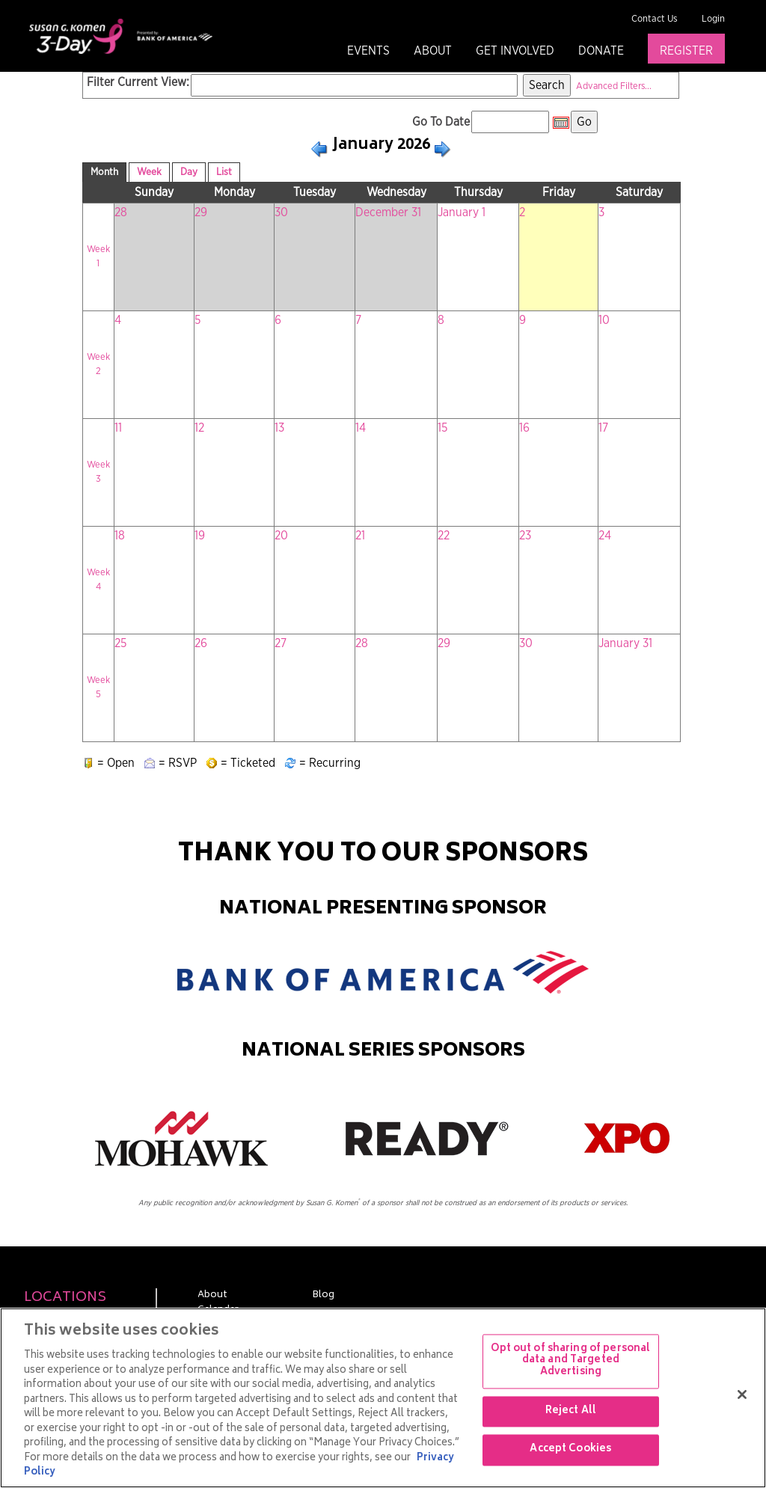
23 (525, 536)
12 (199, 428)
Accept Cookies (570, 1450)
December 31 (388, 212)
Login (713, 19)
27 (281, 643)
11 (118, 428)
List (224, 172)
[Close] (742, 1394)
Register (686, 51)
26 (200, 643)
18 (119, 536)
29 (200, 212)
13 (279, 428)
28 (120, 212)
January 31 (625, 643)
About (433, 51)
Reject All (570, 1411)
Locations (65, 1298)
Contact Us (654, 19)
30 (281, 212)
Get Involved (515, 51)
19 (199, 536)
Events (368, 51)
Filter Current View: (138, 82)
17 (603, 428)
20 (281, 536)
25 (120, 643)
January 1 (461, 212)
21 (360, 536)
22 (444, 536)
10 (604, 320)
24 (604, 536)
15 (442, 428)
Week (149, 172)
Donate (601, 51)
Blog (323, 1295)
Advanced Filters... (614, 86)
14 (360, 428)
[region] (383, 1398)
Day (188, 172)
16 (524, 428)
